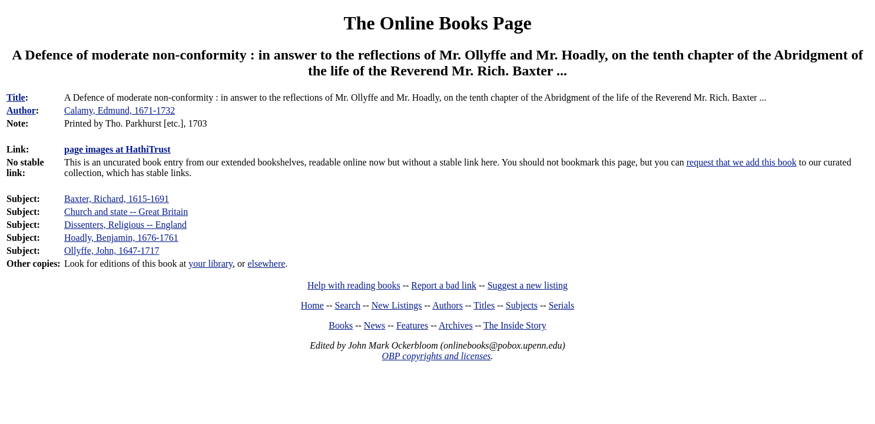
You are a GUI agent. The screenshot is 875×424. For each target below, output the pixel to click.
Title (15, 97)
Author (21, 110)
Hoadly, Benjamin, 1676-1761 (121, 238)
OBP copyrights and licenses (436, 356)
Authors (447, 305)
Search (348, 305)
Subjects (522, 305)
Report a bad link (443, 285)
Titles (484, 305)
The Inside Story (514, 325)
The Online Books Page (437, 23)
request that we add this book (742, 162)
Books (341, 325)
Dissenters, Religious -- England (125, 225)
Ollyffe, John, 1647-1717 (111, 251)
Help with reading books (353, 285)
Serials (562, 305)
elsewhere (266, 264)
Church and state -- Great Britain (126, 212)
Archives (456, 325)
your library (210, 264)
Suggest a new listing (528, 285)
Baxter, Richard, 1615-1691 (116, 199)
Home (312, 305)
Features (412, 325)
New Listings (397, 305)
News (374, 325)
